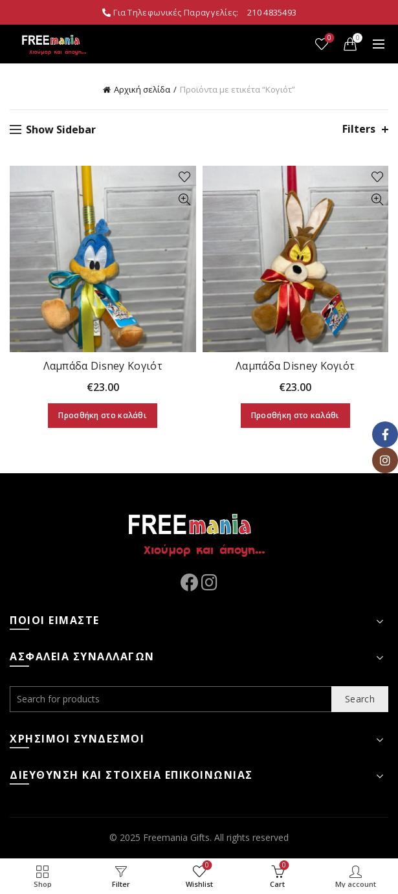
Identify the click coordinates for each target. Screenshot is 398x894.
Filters (358, 129)
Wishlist (328, 38)
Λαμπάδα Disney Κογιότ (102, 366)
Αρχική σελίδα (142, 89)
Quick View (184, 199)
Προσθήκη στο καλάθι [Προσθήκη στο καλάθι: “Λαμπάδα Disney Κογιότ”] (102, 415)
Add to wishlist (184, 177)
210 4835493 (271, 12)
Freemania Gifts (176, 837)
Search (360, 699)
